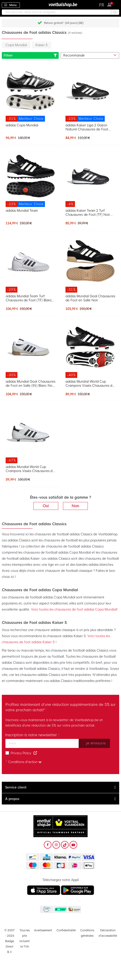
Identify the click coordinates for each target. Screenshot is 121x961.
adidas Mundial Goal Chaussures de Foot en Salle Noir (90, 298)
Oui (46, 506)
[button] (102, 5)
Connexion (110, 4)
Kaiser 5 (41, 45)
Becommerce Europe (46, 909)
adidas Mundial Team (22, 211)
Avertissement (43, 930)
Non (75, 506)
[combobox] (60, 12)
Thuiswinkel (74, 909)
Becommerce (60, 909)
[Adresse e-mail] (42, 743)
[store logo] (60, 4)
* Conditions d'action (24, 762)
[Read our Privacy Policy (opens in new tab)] (35, 753)
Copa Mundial (16, 45)
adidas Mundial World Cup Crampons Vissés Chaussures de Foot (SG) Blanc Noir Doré (30, 469)
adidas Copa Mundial (22, 125)
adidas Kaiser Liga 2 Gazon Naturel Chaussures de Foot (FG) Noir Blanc (86, 127)
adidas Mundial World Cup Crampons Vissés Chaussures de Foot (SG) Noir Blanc (89, 383)
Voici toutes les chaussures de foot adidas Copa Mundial (73, 609)
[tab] (60, 787)
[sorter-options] (89, 55)
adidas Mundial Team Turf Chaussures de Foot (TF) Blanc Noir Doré (29, 298)
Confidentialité (66, 930)
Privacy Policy (21, 753)
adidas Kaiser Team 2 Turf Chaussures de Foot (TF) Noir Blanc (87, 213)
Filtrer (30, 55)
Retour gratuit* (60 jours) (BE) (64, 23)
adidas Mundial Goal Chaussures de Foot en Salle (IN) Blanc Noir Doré (30, 383)
